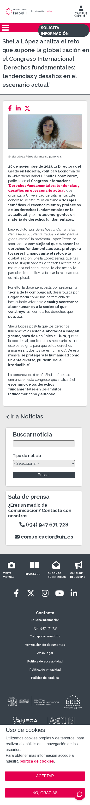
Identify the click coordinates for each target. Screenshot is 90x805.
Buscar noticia (32, 434)
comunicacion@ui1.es (44, 537)
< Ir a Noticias (24, 416)
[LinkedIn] (20, 108)
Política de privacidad (45, 669)
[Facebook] (11, 108)
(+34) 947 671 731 (45, 628)
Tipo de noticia (27, 455)
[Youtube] (59, 593)
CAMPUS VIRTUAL (80, 12)
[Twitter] (28, 108)
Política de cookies (45, 678)
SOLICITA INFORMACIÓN (55, 31)
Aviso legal (45, 653)
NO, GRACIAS (45, 793)
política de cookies (37, 761)
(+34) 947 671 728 (43, 524)
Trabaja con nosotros (45, 636)
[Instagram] (45, 593)
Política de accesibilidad (45, 661)
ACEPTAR (45, 776)
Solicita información (45, 620)
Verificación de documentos (45, 645)
